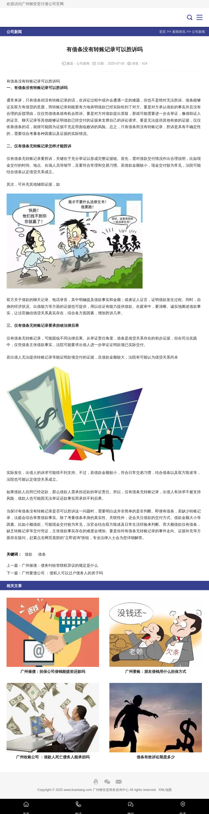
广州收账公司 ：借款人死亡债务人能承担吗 (53, 757)
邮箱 (119, 782)
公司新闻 (198, 32)
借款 (28, 554)
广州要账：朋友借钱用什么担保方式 (155, 671)
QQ (96, 782)
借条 (42, 554)
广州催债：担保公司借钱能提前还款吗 (52, 671)
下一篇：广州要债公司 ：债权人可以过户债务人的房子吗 (55, 573)
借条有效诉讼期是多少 (156, 757)
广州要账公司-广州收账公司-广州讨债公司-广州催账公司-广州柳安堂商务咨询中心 (25, 17)
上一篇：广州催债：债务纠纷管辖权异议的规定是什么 (52, 565)
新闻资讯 (178, 32)
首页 (162, 32)
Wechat (107, 782)
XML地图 (165, 790)
